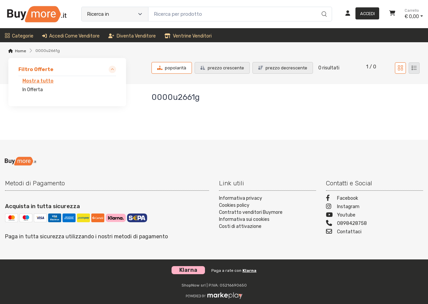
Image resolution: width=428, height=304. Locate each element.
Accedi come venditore (71, 36)
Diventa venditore (132, 36)
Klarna (249, 270)
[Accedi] (359, 14)
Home (20, 51)
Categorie (19, 36)
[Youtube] (374, 215)
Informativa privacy (240, 198)
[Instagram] (374, 207)
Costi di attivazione (240, 226)
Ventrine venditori (188, 36)
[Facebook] (374, 199)
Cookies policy (234, 205)
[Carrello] (392, 14)
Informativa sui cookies (244, 219)
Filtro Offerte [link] (36, 69)
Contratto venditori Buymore (251, 212)
